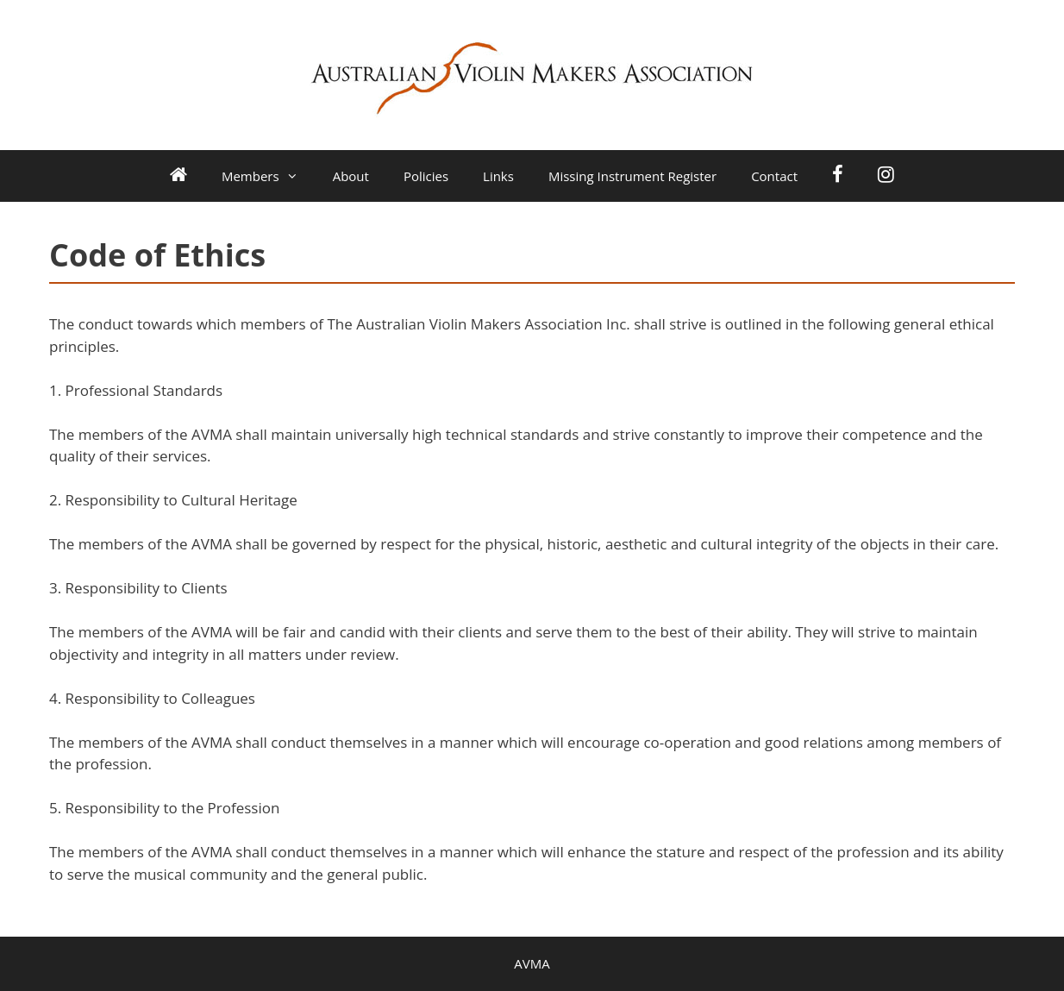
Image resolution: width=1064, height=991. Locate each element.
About (351, 176)
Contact (774, 176)
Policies (426, 176)
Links (498, 176)
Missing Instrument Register (632, 176)
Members (269, 176)
